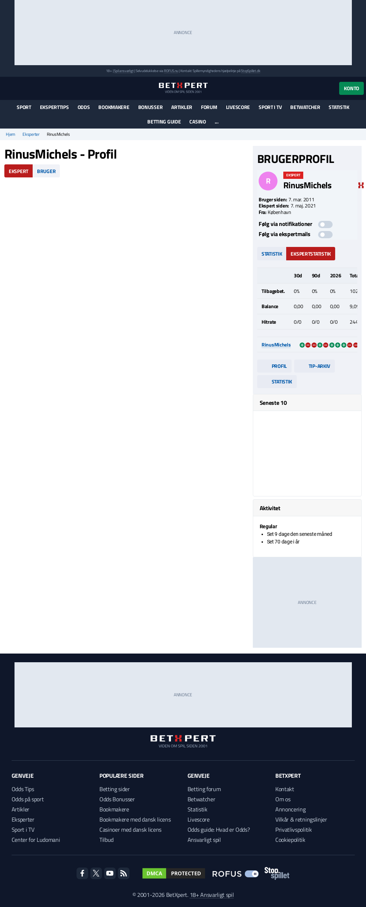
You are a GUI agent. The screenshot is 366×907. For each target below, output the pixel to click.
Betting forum (204, 789)
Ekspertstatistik (311, 253)
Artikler (181, 107)
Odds (84, 107)
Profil (274, 366)
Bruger (46, 171)
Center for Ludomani (36, 839)
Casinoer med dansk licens (130, 829)
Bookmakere (113, 107)
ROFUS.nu (171, 71)
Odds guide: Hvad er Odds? (219, 829)
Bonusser (150, 107)
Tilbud (106, 839)
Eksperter (31, 134)
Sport (24, 107)
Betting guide (164, 121)
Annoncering (290, 809)
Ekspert (18, 171)
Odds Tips (23, 789)
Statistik (339, 107)
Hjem (10, 134)
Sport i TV (270, 107)
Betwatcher (305, 107)
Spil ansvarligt (123, 71)
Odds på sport (28, 799)
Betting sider (114, 789)
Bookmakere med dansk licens (134, 819)
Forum (209, 107)
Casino (197, 121)
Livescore (238, 107)
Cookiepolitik (290, 839)
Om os (282, 799)
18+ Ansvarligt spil (212, 894)
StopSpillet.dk (250, 71)
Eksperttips (54, 107)
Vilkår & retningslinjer (301, 819)
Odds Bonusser (117, 799)
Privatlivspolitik (293, 829)
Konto (351, 88)
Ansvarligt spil (204, 839)
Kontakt (284, 789)
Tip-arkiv (314, 366)
